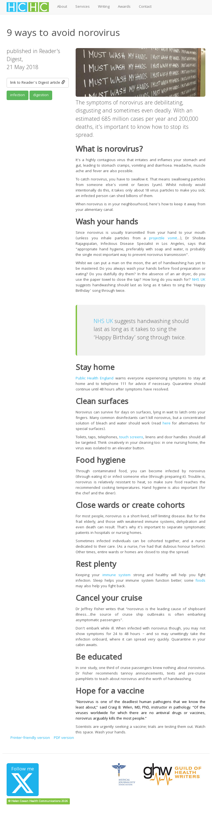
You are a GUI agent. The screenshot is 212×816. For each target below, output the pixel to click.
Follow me (22, 779)
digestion (41, 95)
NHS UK (198, 280)
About (62, 7)
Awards (124, 7)
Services (82, 7)
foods (200, 581)
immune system (116, 575)
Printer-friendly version (30, 738)
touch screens (131, 437)
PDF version (64, 738)
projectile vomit (163, 238)
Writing (104, 7)
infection (17, 95)
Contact (145, 7)
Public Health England (94, 379)
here (167, 424)
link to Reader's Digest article (37, 83)
